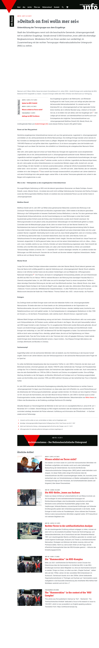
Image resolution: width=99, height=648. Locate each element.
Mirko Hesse (90, 397)
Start (18, 7)
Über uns (37, 7)
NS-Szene (11, 21)
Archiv (30, 7)
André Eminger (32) (42, 124)
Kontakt (56, 7)
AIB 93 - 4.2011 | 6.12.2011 (24, 16)
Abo (24, 7)
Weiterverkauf (47, 7)
